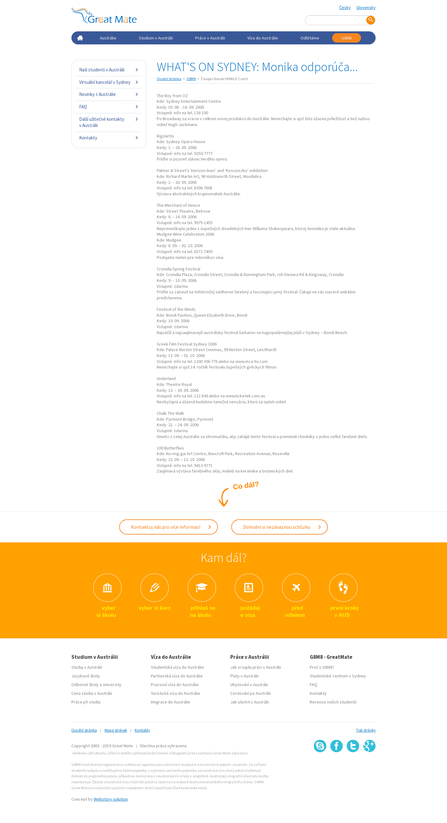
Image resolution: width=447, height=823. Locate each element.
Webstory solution (111, 799)
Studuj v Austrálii (86, 667)
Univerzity (112, 684)
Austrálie (108, 38)
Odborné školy (85, 684)
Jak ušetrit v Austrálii (249, 702)
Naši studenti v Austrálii (108, 70)
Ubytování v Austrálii (249, 684)
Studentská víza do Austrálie (177, 667)
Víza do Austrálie (262, 38)
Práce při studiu (86, 702)
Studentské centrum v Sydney (338, 676)
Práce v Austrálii (210, 38)
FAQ (108, 107)
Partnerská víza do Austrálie (177, 676)
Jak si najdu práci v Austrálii (255, 667)
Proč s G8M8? (322, 667)
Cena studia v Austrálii (91, 693)
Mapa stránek (116, 730)
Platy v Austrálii (244, 676)
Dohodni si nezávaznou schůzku (282, 527)
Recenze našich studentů (333, 702)
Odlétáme (309, 38)
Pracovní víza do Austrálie (175, 684)
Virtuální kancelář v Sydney (108, 82)
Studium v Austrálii (156, 38)
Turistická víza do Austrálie (175, 693)
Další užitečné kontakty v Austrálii (108, 122)
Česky (345, 7)
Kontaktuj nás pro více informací (171, 527)
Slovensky (366, 7)
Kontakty (108, 138)
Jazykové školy (85, 676)
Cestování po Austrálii (250, 693)
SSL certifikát (353, 766)
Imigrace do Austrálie (170, 702)
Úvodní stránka (169, 78)
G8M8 (346, 38)
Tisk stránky (366, 730)
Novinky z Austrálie (108, 94)
